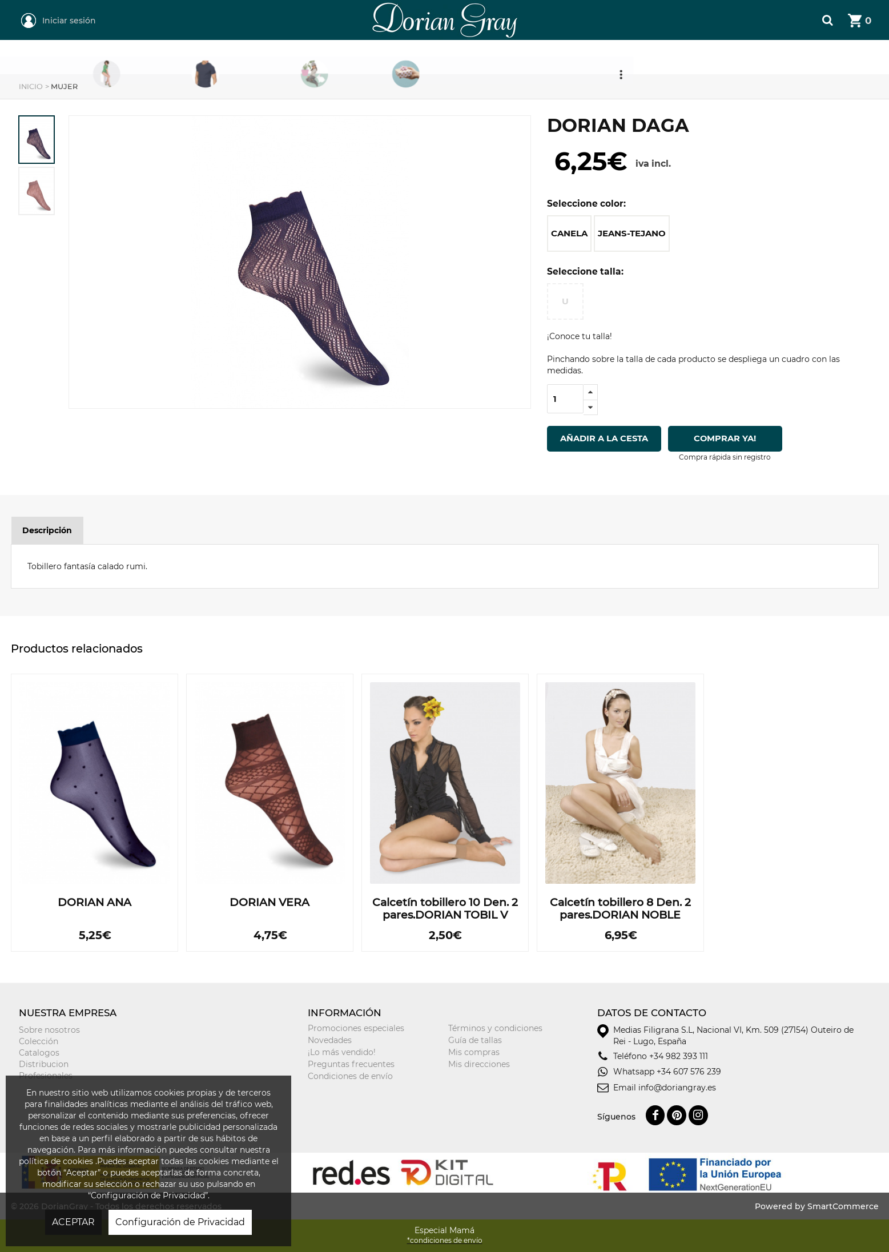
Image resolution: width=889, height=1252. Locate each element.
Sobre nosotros (49, 1030)
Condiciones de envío (350, 1076)
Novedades (330, 1040)
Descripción (47, 530)
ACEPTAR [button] (73, 1222)
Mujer (256, 57)
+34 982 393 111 (678, 1056)
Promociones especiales (356, 1028)
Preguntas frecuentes (351, 1064)
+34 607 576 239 (689, 1071)
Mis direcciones (479, 1064)
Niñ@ (460, 57)
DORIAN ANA (94, 902)
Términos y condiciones (495, 1028)
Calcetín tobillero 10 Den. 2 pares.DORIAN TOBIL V (445, 909)
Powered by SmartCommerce (817, 1206)
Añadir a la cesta (604, 438)
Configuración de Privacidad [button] (180, 1222)
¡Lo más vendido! (342, 1052)
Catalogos (39, 1053)
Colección (38, 1041)
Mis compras (474, 1052)
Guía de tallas (475, 1040)
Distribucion (44, 1064)
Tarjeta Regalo (582, 57)
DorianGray (381, 6)
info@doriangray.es (677, 1087)
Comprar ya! (725, 438)
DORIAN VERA (269, 902)
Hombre (359, 57)
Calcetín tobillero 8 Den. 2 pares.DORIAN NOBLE (620, 909)
